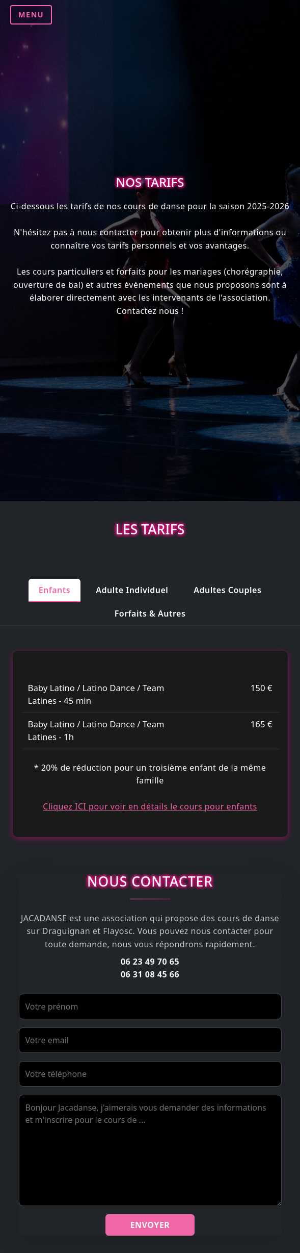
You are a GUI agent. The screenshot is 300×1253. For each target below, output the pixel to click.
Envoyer (150, 1225)
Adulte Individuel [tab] (132, 590)
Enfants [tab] (55, 590)
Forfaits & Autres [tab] (150, 613)
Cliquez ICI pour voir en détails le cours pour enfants (150, 806)
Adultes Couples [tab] (227, 590)
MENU (31, 14)
